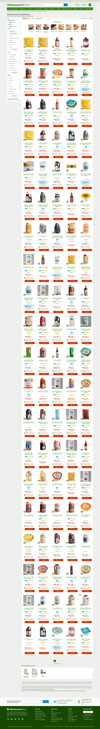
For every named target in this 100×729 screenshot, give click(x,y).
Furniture (59, 8)
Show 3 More (14, 95)
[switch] (90, 18)
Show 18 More (14, 72)
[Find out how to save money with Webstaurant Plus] (26, 53)
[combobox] (48, 4)
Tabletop (46, 8)
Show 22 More (14, 49)
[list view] (28, 18)
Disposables (52, 8)
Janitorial (75, 8)
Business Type (88, 8)
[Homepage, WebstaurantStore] (18, 5)
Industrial (81, 8)
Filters (9, 18)
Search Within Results (13, 99)
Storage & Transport (67, 8)
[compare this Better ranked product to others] (80, 595)
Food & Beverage (38, 8)
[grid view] (24, 18)
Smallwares (30, 8)
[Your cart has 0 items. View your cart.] (91, 4)
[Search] (19, 101)
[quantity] (24, 64)
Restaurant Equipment (13, 8)
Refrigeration (23, 8)
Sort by (33, 18)
